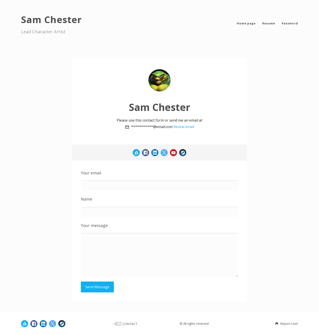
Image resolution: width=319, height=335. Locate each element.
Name (86, 199)
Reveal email (183, 126)
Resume (268, 23)
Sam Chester (51, 19)
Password (290, 23)
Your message (94, 225)
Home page (246, 23)
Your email (91, 172)
